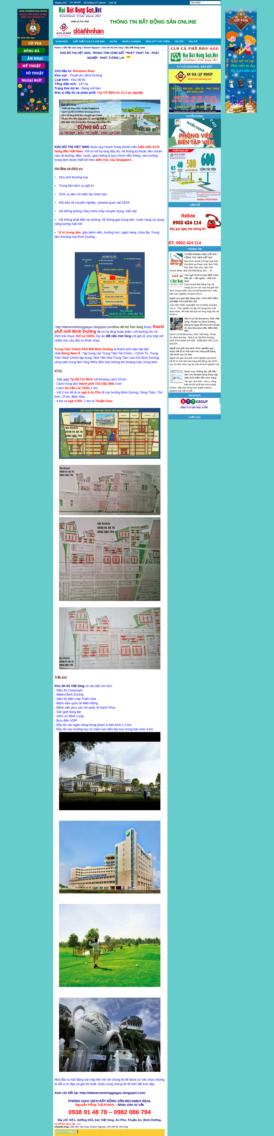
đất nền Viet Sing (118, 336)
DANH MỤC (62, 41)
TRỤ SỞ (193, 41)
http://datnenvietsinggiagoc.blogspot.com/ (84, 327)
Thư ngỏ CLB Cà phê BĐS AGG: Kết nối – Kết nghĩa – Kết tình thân (201, 278)
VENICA (131, 41)
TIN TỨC (179, 41)
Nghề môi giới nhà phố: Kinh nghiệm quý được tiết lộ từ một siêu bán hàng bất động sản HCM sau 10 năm (193, 351)
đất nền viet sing (72, 47)
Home (58, 47)
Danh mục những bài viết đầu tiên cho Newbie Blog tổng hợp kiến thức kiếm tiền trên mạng (201, 374)
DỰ (113, 41)
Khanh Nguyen (92, 47)
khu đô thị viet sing (112, 47)
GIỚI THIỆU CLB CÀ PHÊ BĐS (89, 41)
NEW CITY (158, 41)
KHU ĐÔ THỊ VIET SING (72, 147)
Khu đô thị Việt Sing (69, 686)
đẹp (79, 1124)
